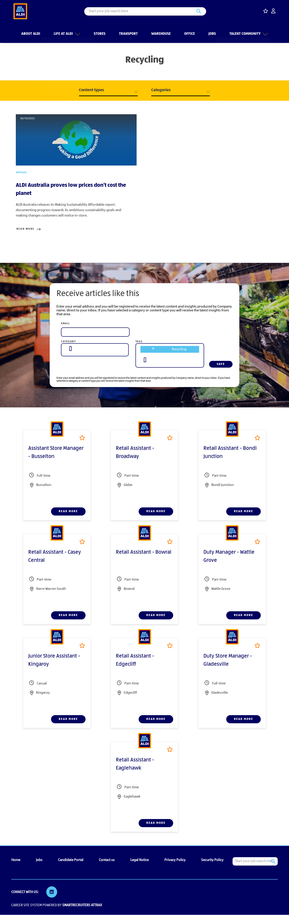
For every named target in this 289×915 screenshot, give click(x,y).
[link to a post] (76, 140)
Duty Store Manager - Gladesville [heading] (227, 661)
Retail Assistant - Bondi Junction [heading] (230, 453)
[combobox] (95, 349)
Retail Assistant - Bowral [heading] (143, 553)
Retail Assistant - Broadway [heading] (135, 453)
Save (221, 364)
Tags (139, 342)
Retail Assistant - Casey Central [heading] (54, 557)
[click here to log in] (273, 11)
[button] (77, 31)
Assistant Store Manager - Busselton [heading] (56, 453)
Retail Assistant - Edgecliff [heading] (135, 661)
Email (65, 324)
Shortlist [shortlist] (82, 438)
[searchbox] (70, 349)
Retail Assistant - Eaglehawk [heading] (135, 765)
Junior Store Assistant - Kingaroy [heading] (54, 661)
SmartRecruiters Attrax (82, 905)
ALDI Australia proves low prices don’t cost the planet (71, 190)
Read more (68, 512)
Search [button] (199, 11)
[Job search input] (145, 11)
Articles (21, 173)
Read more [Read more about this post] (25, 230)
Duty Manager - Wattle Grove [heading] (228, 557)
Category (68, 342)
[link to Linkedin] (51, 892)
